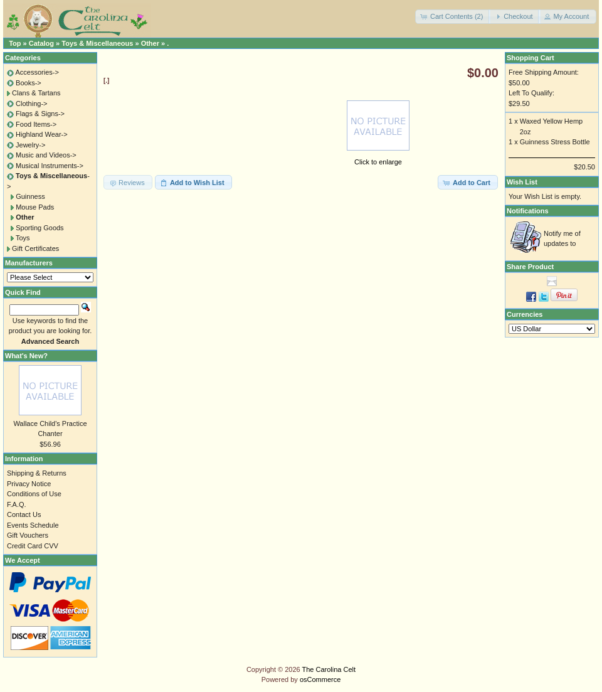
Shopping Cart (530, 57)
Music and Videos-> (46, 155)
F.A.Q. (16, 504)
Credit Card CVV (32, 546)
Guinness (30, 196)
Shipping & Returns (36, 473)
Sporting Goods (39, 228)
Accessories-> (36, 72)
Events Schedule (33, 525)
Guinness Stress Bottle (555, 142)
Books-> (28, 83)
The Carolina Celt (329, 669)
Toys (23, 238)
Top (15, 43)
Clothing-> (31, 103)
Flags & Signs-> (40, 113)
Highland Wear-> (42, 134)
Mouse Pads (35, 207)
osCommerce (320, 679)
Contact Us (24, 514)
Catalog (41, 43)
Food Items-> (36, 124)
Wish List (522, 182)
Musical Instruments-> (49, 165)
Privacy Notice (29, 483)
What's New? (26, 355)
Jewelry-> (30, 145)
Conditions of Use (34, 494)
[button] (452, 16)
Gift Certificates (35, 248)
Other (150, 43)
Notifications (528, 211)
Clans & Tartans (36, 93)
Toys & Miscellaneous (97, 43)
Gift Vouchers (27, 535)
